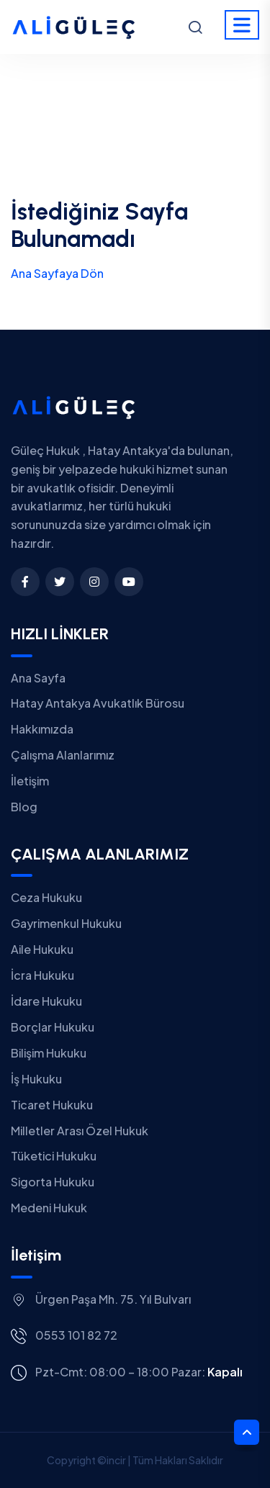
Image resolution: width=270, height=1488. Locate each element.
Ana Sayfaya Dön (57, 273)
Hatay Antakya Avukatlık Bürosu (97, 703)
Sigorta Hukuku (52, 1181)
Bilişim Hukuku (48, 1052)
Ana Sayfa (38, 677)
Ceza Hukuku (46, 897)
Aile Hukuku (42, 949)
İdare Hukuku (46, 1001)
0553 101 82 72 (76, 1335)
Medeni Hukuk (49, 1207)
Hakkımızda (42, 728)
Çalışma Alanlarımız (62, 754)
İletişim (30, 780)
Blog (24, 806)
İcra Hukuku (42, 975)
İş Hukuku (36, 1078)
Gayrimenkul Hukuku (66, 923)
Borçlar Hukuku (52, 1026)
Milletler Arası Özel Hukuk (79, 1130)
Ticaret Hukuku (52, 1104)
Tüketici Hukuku (53, 1155)
